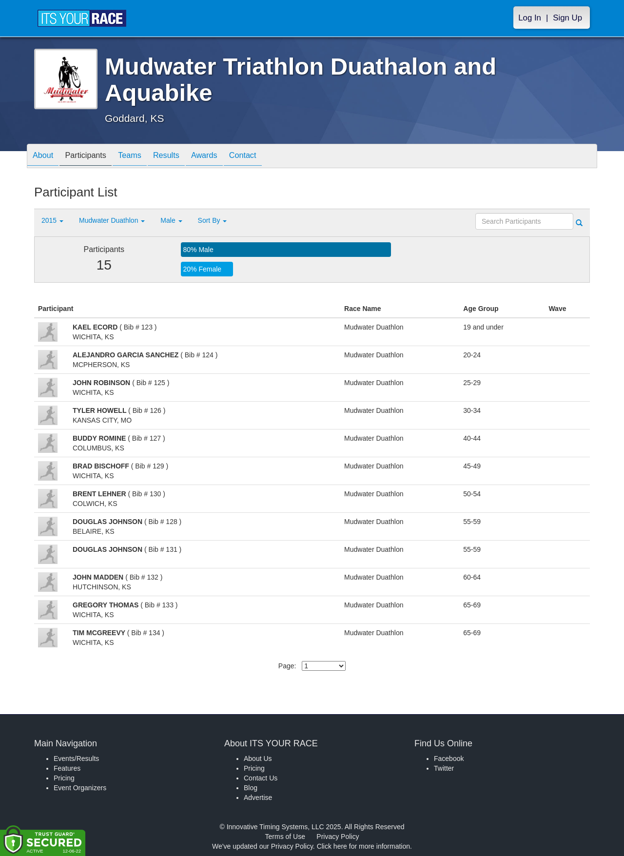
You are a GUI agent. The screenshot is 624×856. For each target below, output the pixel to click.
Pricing (64, 778)
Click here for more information (363, 846)
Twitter (444, 768)
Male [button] (171, 220)
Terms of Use (285, 836)
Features (67, 768)
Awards (226, 156)
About (45, 156)
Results (183, 156)
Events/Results (76, 758)
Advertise (258, 797)
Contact (269, 156)
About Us (258, 758)
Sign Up (567, 17)
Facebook (449, 758)
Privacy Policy (337, 836)
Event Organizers (80, 788)
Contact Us (260, 778)
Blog (250, 788)
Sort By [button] (212, 220)
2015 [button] (52, 220)
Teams (142, 156)
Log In (529, 17)
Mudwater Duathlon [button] (112, 220)
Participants (93, 156)
